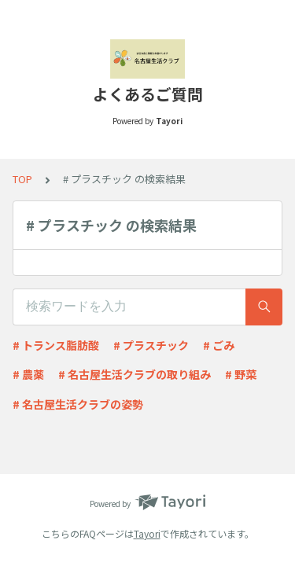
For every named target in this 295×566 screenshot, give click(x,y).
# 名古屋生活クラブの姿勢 (78, 404)
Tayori (147, 533)
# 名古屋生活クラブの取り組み (134, 374)
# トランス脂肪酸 (56, 345)
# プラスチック (151, 345)
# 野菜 (240, 374)
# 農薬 (28, 374)
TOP (22, 178)
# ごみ (218, 345)
